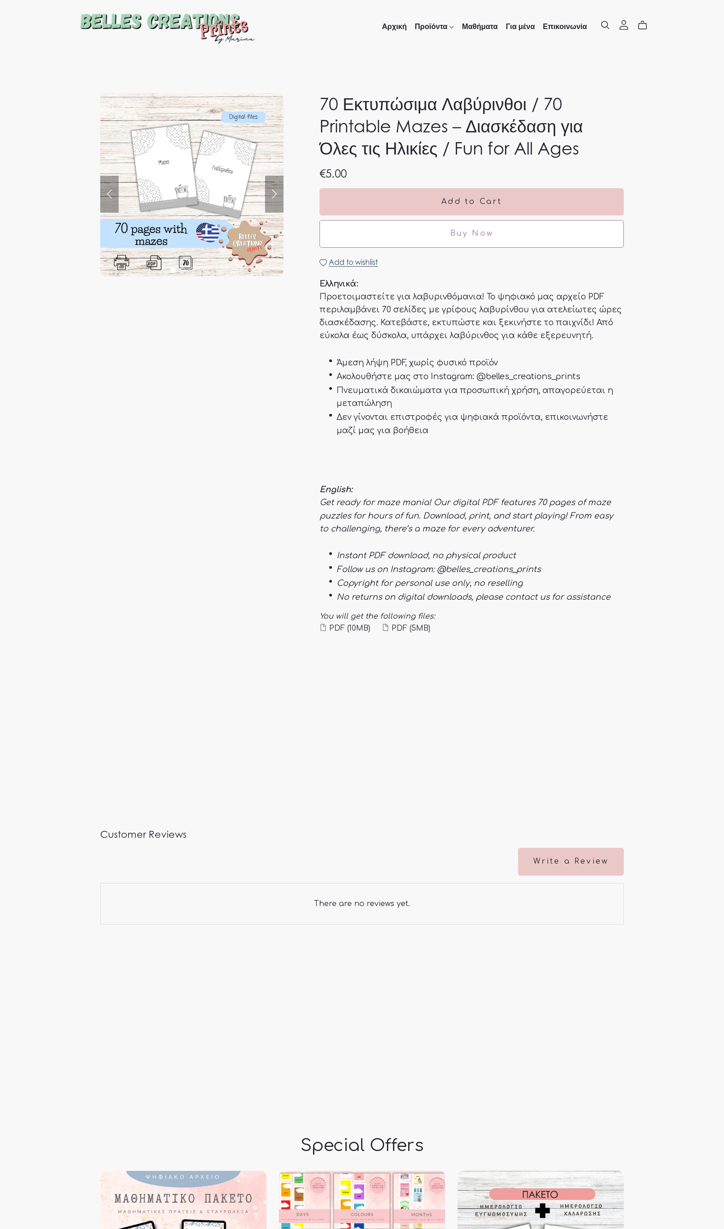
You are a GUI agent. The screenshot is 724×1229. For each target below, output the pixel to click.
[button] (109, 194)
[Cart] (646, 25)
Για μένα (520, 26)
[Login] (623, 24)
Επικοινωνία (565, 26)
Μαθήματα (480, 26)
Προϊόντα (434, 26)
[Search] (605, 25)
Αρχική (394, 26)
